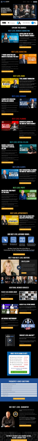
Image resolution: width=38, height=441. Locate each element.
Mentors (24, 1)
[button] (2, 281)
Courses (28, 1)
